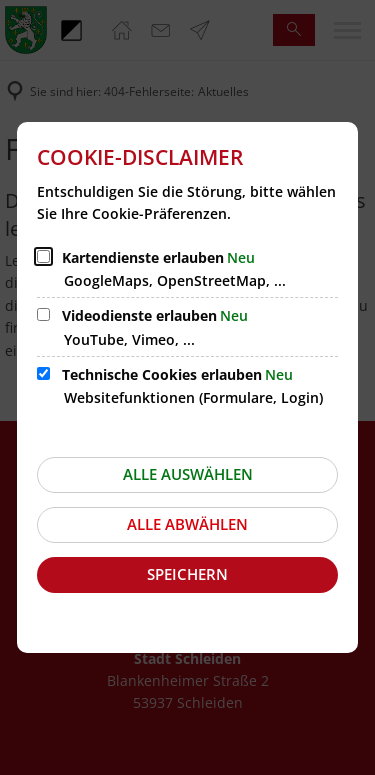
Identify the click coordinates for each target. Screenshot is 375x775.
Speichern (187, 574)
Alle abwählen (187, 524)
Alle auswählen (188, 474)
